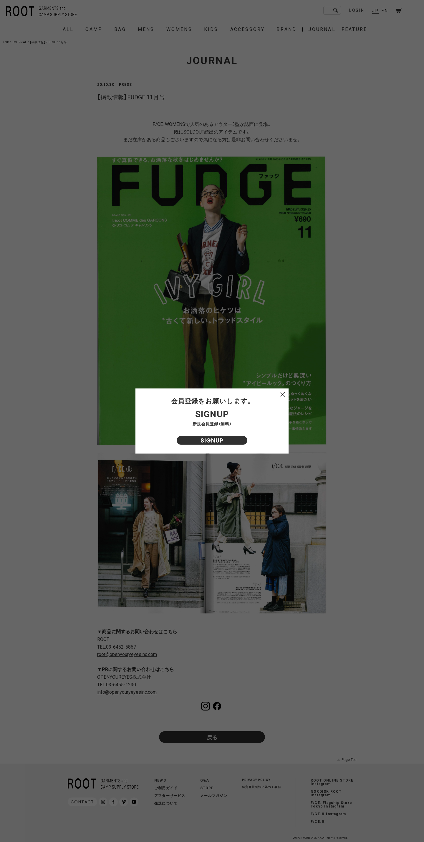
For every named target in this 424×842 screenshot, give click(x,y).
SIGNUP (212, 440)
